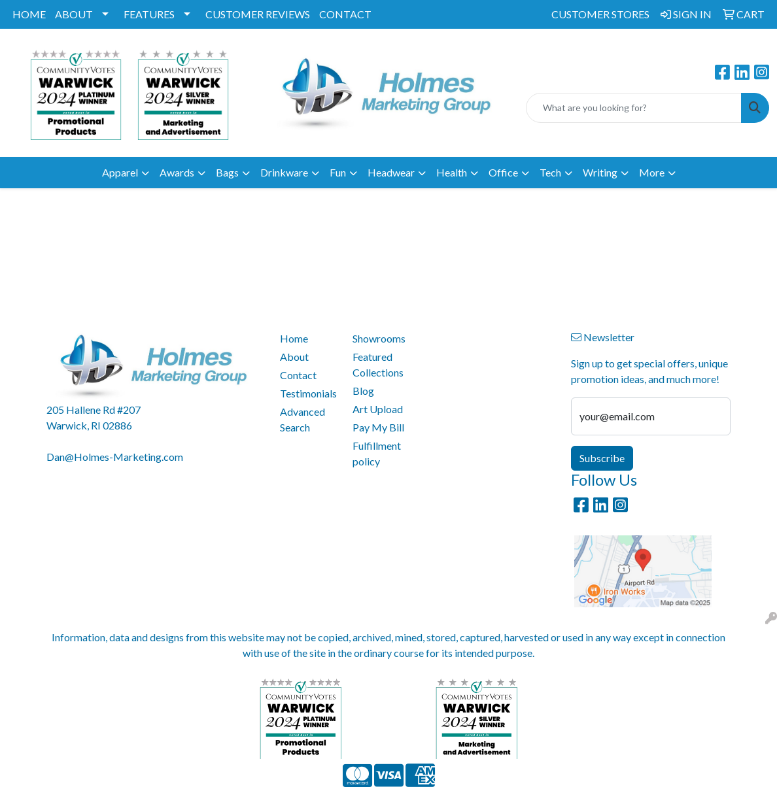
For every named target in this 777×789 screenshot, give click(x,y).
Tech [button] (550, 172)
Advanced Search (302, 419)
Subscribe (602, 458)
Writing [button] (600, 172)
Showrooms (379, 338)
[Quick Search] (634, 108)
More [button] (652, 172)
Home (294, 338)
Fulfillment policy (377, 453)
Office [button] (503, 172)
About (294, 356)
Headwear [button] (391, 172)
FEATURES (149, 14)
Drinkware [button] (284, 172)
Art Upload (378, 409)
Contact (298, 375)
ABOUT (74, 14)
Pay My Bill (378, 427)
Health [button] (451, 172)
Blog (363, 390)
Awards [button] (177, 172)
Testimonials (308, 393)
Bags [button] (227, 172)
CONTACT (345, 14)
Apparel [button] (120, 172)
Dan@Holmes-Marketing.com (114, 456)
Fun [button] (338, 172)
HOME (29, 14)
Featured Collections (378, 364)
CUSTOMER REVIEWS (257, 14)
